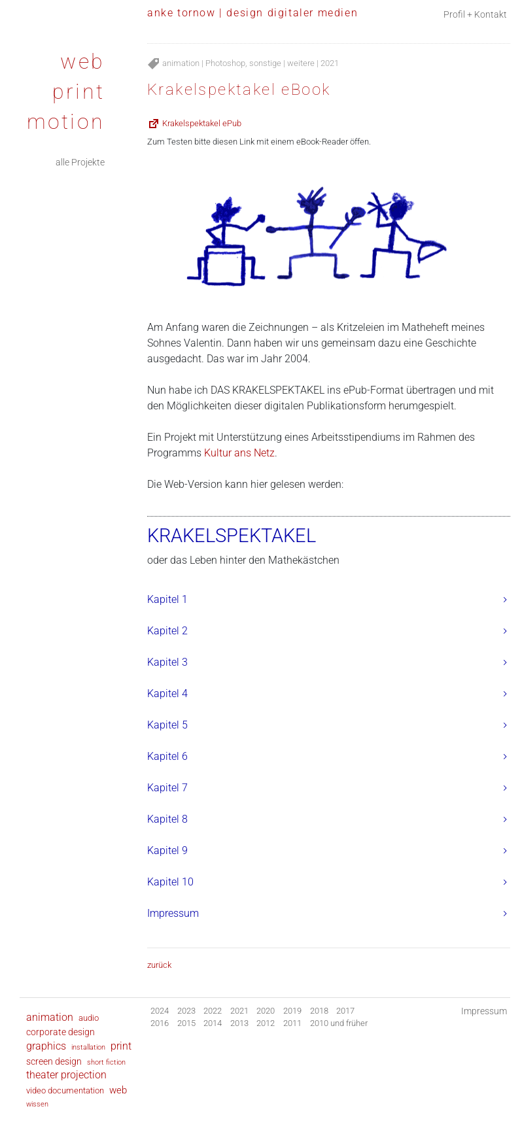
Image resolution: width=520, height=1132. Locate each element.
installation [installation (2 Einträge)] (88, 1047)
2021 (330, 63)
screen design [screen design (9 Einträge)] (54, 1061)
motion (66, 121)
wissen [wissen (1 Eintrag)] (37, 1104)
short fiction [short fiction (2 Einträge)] (106, 1062)
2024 (159, 1011)
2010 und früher (339, 1023)
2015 (186, 1023)
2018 (319, 1011)
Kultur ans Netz (239, 453)
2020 (265, 1011)
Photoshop (225, 63)
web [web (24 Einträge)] (118, 1090)
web (82, 61)
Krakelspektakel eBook (238, 89)
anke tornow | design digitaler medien (252, 13)
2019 (292, 1011)
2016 (159, 1023)
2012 (265, 1023)
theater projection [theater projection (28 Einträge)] (66, 1075)
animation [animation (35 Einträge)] (49, 1017)
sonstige (265, 63)
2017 (345, 1011)
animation (180, 63)
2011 (292, 1023)
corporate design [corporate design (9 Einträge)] (60, 1032)
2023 (186, 1011)
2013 (239, 1023)
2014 (212, 1023)
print (78, 91)
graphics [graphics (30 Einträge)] (46, 1046)
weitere (301, 63)
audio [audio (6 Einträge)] (88, 1018)
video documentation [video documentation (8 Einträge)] (65, 1090)
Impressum (484, 1011)
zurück (159, 965)
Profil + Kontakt (475, 14)
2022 (212, 1011)
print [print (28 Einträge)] (121, 1046)
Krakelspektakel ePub (200, 123)
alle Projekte (80, 162)
